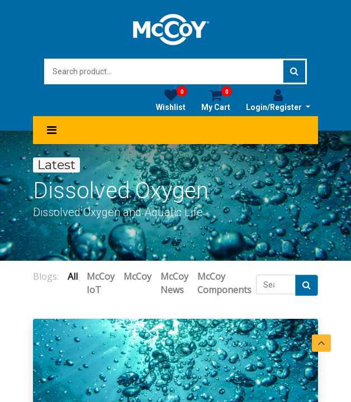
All (73, 276)
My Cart (216, 100)
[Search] (306, 285)
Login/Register (278, 100)
